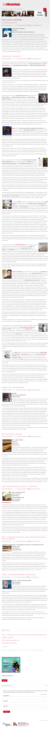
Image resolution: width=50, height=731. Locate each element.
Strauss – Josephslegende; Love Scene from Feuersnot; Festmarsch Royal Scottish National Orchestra (24, 634)
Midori (13, 128)
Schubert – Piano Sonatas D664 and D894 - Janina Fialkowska (19, 574)
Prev (6, 650)
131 (29, 650)
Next (38, 650)
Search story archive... (7, 675)
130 (26, 650)
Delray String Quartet (42, 354)
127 (18, 650)
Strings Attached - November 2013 (9, 643)
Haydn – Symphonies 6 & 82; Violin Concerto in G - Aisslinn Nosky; (20, 486)
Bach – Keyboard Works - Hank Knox (12, 434)
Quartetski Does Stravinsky (9, 23)
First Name (5, 700)
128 (21, 650)
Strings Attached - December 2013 (11, 56)
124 (9, 650)
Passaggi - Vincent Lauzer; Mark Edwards (13, 387)
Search (4, 680)
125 (12, 650)
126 (15, 650)
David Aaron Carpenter (17, 271)
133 (35, 650)
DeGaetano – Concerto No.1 (8, 637)
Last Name (5, 706)
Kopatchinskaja (32, 74)
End (41, 650)
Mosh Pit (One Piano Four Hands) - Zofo (10, 640)
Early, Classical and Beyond (22, 25)
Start (3, 650)
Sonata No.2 (11, 139)
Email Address (6, 695)
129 (23, 650)
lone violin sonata (42, 140)
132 (32, 650)
